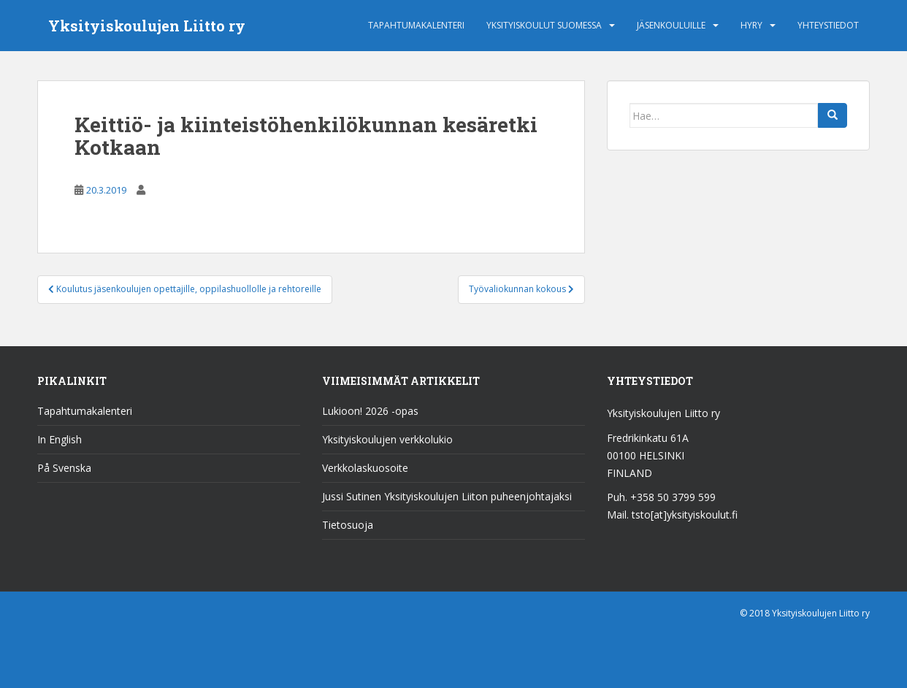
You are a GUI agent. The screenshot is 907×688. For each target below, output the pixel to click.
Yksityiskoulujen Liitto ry (146, 25)
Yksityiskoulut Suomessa (544, 25)
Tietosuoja (347, 525)
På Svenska (64, 468)
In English (59, 439)
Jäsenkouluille (671, 25)
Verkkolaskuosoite (365, 468)
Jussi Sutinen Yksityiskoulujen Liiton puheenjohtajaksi (447, 496)
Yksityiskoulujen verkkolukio (387, 439)
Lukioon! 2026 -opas (370, 411)
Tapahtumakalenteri (416, 25)
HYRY (751, 25)
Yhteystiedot (828, 25)
